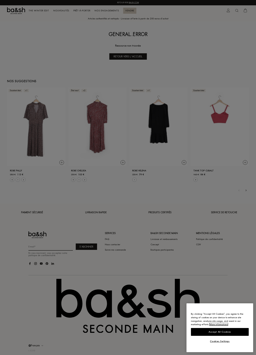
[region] (219, 327)
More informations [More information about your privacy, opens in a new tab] (219, 324)
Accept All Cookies (220, 332)
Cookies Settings (220, 341)
